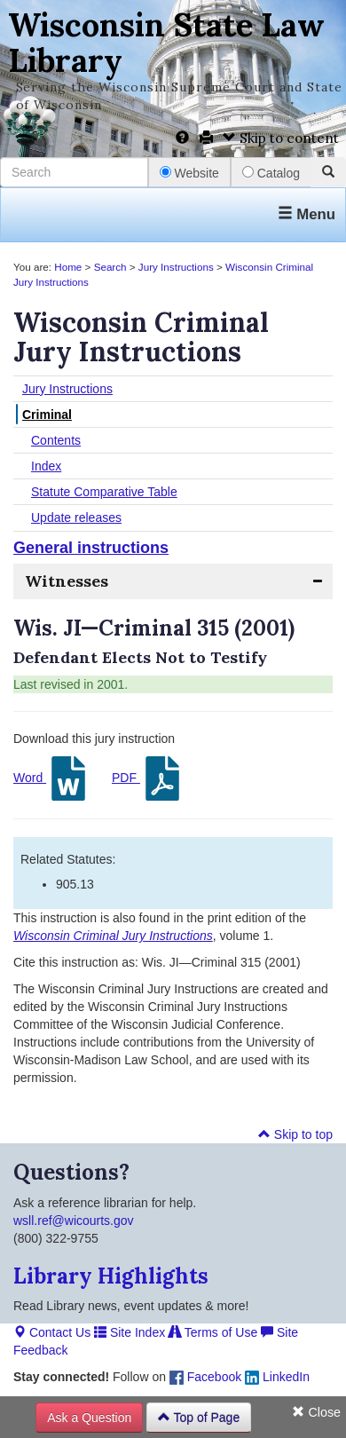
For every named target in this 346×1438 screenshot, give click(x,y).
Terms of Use (213, 1332)
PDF (148, 778)
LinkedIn (277, 1377)
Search (110, 267)
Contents (56, 440)
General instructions (91, 548)
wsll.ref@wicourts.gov (73, 1220)
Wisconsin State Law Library (166, 42)
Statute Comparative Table (104, 492)
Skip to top (295, 1134)
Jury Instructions (176, 267)
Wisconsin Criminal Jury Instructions (113, 935)
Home (68, 267)
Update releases (76, 517)
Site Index (129, 1332)
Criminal (47, 414)
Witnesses (66, 581)
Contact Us (51, 1332)
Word (51, 778)
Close (316, 1412)
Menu (306, 214)
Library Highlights (110, 1276)
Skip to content (281, 138)
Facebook (205, 1377)
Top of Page (199, 1417)
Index (46, 466)
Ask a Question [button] (89, 1417)
